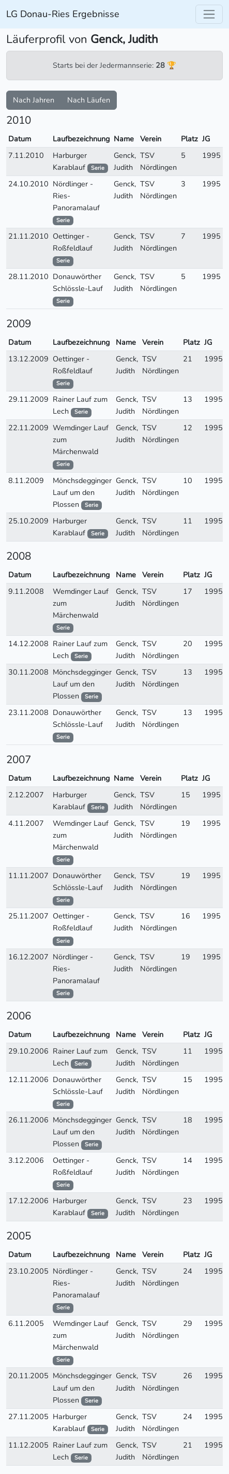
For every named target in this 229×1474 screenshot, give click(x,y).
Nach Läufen (88, 100)
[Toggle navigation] (209, 14)
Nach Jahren (33, 100)
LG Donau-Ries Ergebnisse (62, 14)
